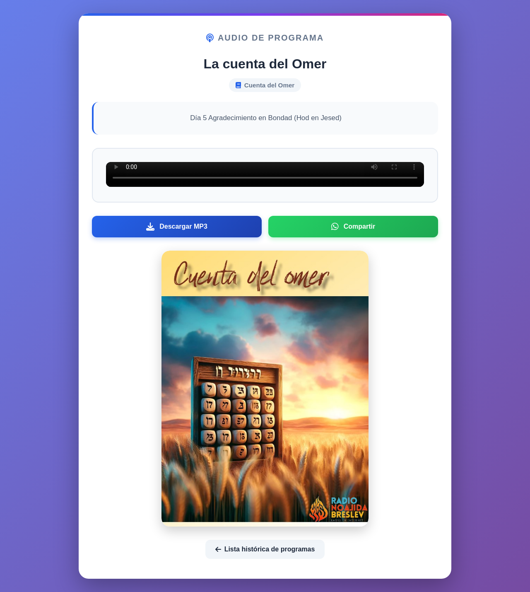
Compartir (353, 226)
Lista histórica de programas (265, 549)
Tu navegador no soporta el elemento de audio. (265, 174)
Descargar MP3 (176, 226)
